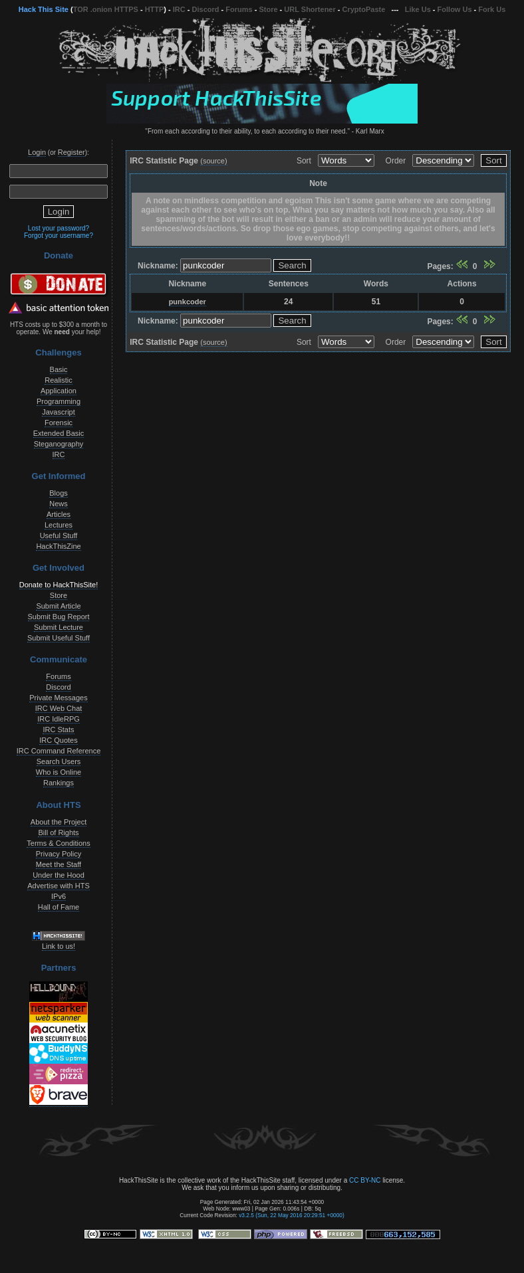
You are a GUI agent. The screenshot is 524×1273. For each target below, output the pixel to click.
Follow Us (455, 9)
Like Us (418, 9)
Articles (58, 514)
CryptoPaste (364, 9)
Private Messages (58, 698)
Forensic (58, 423)
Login (37, 152)
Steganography (59, 444)
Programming (58, 401)
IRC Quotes (58, 740)
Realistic (58, 380)
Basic (59, 369)
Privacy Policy (58, 854)
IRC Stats (58, 730)
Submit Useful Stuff (58, 638)
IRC (179, 9)
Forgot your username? (58, 235)
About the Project (58, 822)
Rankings (58, 783)
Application (58, 391)
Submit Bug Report (59, 617)
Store (268, 9)
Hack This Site (43, 9)
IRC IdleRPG (58, 719)
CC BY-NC (364, 1180)
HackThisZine (58, 546)
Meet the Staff (58, 864)
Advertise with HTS (58, 886)
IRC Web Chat (58, 708)
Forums (238, 9)
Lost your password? (58, 228)
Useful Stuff (59, 535)
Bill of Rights (58, 832)
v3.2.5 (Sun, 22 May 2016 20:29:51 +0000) (291, 1215)
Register (71, 152)
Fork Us (491, 9)
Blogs (58, 493)
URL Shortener (309, 9)
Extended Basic (58, 433)
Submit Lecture (58, 627)
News (58, 504)
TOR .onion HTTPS (105, 9)
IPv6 (58, 896)
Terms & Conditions (58, 843)
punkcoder (187, 302)
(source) (213, 161)
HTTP (154, 9)
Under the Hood (58, 875)
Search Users (59, 761)
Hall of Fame (58, 907)
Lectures (58, 525)
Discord (205, 9)
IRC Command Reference (59, 751)
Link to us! (58, 946)
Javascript (58, 412)
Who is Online (58, 772)
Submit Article (58, 606)
